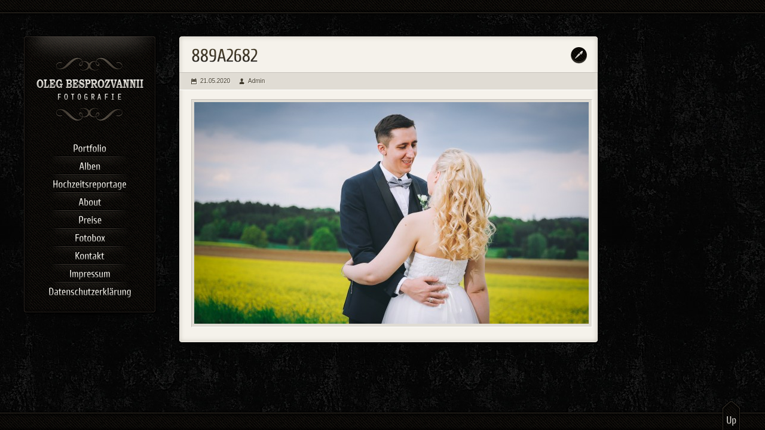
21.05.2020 (215, 81)
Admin (256, 81)
